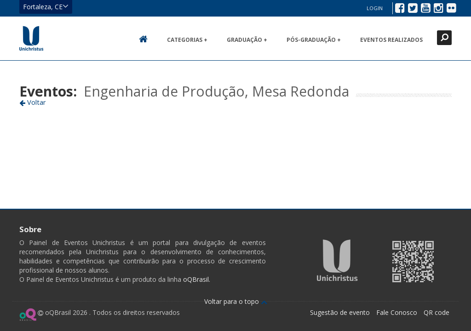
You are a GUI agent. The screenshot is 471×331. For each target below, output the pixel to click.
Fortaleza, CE (46, 6)
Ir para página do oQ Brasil (27, 314)
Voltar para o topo (235, 301)
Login (375, 8)
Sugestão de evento (340, 312)
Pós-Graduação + (314, 40)
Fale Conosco (396, 312)
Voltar (32, 102)
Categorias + (187, 40)
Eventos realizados (391, 40)
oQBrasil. (195, 279)
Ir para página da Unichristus (337, 260)
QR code (436, 312)
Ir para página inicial (31, 38)
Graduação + (247, 40)
